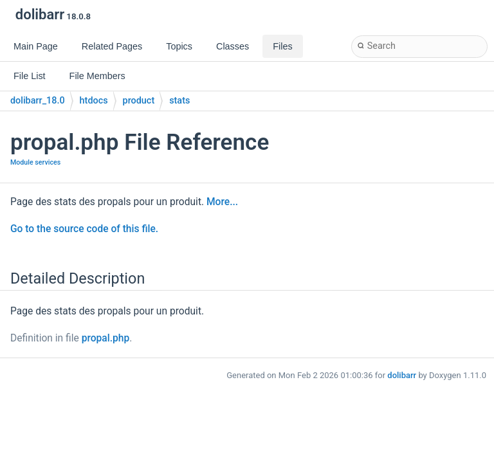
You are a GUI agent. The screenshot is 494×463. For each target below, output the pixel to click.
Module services (35, 162)
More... (222, 202)
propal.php (106, 338)
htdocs (94, 100)
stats (179, 100)
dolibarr (401, 375)
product (139, 100)
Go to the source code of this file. (84, 229)
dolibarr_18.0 (37, 100)
